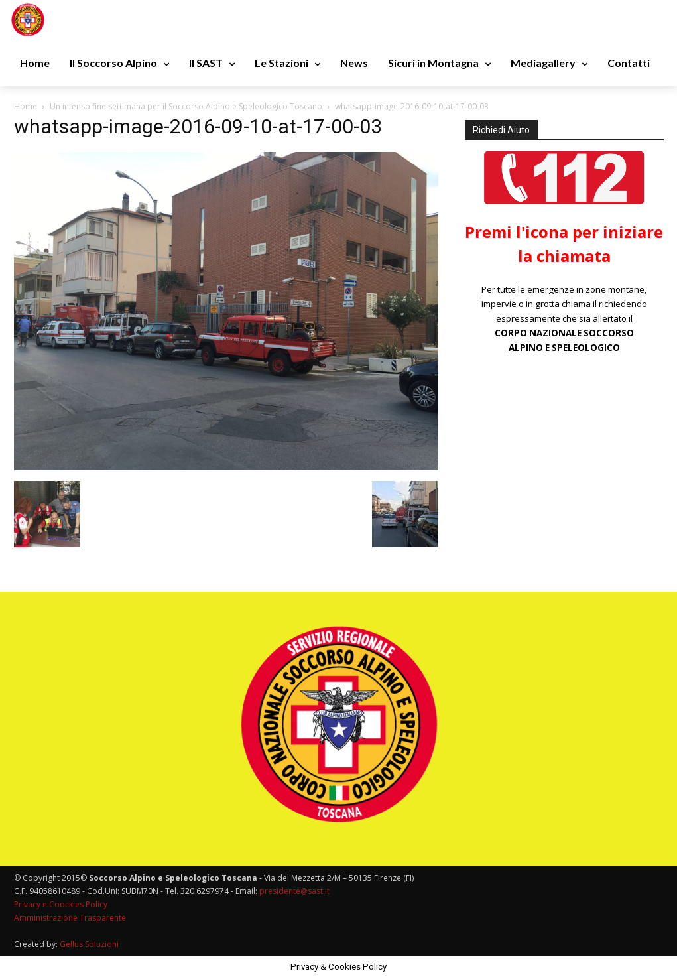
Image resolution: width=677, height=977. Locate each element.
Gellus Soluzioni (89, 944)
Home (25, 106)
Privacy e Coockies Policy (60, 904)
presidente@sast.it (293, 891)
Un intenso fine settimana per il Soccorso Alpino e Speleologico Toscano (186, 106)
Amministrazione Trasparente (70, 917)
